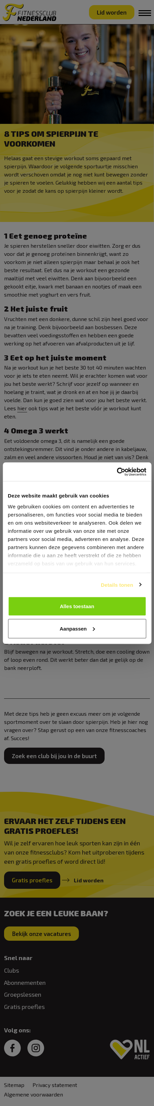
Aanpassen (77, 628)
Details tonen (117, 584)
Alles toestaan (77, 606)
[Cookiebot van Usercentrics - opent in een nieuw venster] (116, 471)
